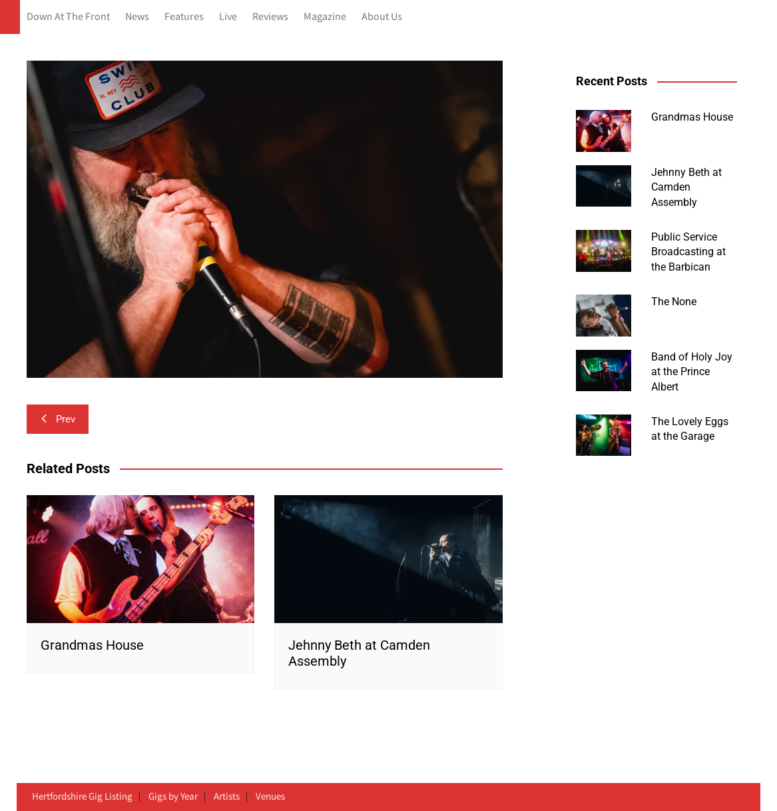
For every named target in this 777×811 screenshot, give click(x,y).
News (137, 17)
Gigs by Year (173, 797)
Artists (227, 797)
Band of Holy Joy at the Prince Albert (691, 372)
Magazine (325, 17)
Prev (57, 419)
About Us (382, 17)
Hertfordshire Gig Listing (82, 797)
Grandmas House (92, 645)
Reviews (270, 17)
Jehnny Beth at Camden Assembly (686, 187)
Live (228, 17)
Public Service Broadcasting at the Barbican (688, 252)
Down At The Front (68, 17)
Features (184, 17)
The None (673, 301)
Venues (270, 797)
